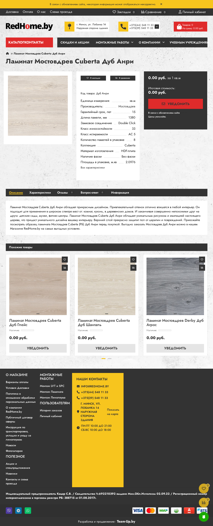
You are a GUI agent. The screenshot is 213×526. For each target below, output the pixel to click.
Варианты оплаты (17, 382)
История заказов (51, 410)
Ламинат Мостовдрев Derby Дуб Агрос (175, 322)
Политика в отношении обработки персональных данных (21, 397)
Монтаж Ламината (51, 391)
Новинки (11, 474)
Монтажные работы (51, 376)
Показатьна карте (113, 411)
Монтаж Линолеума (52, 397)
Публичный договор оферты (19, 419)
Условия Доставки (17, 388)
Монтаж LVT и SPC (52, 386)
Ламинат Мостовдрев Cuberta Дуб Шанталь (104, 322)
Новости (11, 445)
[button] (103, 358)
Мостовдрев (126, 106)
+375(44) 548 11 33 (141, 25)
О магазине (17, 375)
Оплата (28, 11)
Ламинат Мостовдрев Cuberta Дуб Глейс (35, 322)
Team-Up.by (126, 521)
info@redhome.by (95, 386)
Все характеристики (93, 167)
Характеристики (40, 192)
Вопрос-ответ (93, 192)
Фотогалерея (14, 451)
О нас (41, 11)
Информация (120, 192)
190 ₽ (183, 112)
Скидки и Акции (74, 42)
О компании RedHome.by (14, 409)
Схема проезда (61, 11)
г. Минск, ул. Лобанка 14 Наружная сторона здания (91, 411)
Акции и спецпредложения (18, 466)
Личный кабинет (51, 416)
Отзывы (65, 192)
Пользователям (55, 403)
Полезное (15, 456)
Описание (16, 192)
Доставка (12, 11)
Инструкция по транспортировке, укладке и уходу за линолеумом (18, 433)
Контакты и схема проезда (17, 481)
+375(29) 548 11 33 (141, 28)
